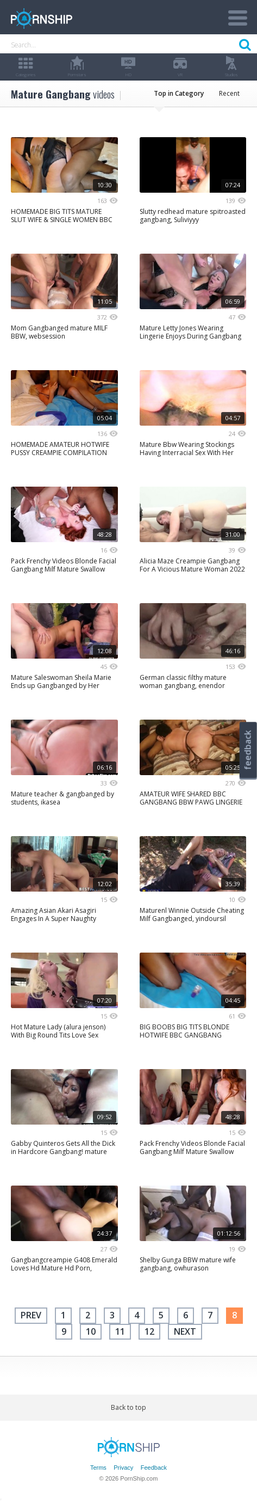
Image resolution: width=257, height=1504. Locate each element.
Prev (31, 1315)
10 (91, 1331)
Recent (229, 93)
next (185, 1331)
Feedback (154, 1467)
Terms (98, 1467)
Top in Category (179, 93)
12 (149, 1331)
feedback (248, 750)
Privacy (123, 1467)
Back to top (128, 1407)
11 (120, 1331)
